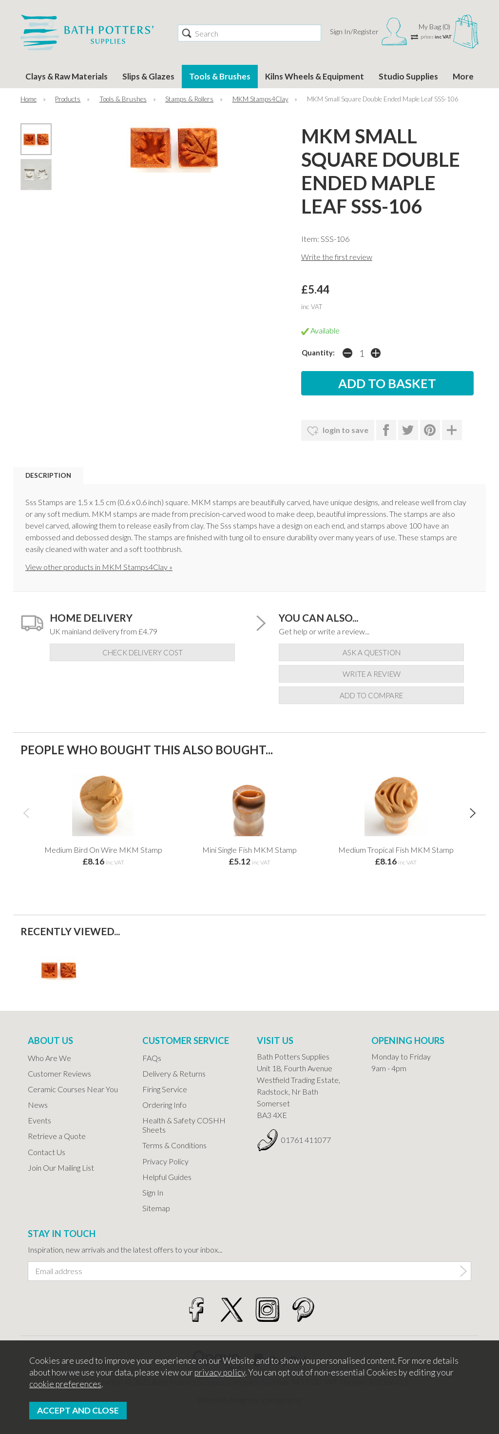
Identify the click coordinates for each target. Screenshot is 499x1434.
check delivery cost (142, 652)
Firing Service (164, 1089)
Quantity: (318, 353)
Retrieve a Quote (57, 1135)
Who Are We (49, 1057)
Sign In (152, 1192)
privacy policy (219, 1372)
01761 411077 (306, 1139)
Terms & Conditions (174, 1145)
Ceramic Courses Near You (73, 1089)
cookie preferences (65, 1384)
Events (39, 1120)
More (463, 76)
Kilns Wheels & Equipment (314, 76)
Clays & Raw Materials (66, 76)
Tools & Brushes (219, 76)
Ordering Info (164, 1104)
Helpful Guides (167, 1176)
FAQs (151, 1057)
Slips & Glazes (148, 76)
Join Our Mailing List (61, 1167)
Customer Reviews (59, 1073)
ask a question (372, 652)
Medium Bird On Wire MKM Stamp (103, 849)
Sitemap (156, 1208)
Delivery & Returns (174, 1073)
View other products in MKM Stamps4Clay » (99, 566)
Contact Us (46, 1152)
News (38, 1104)
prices (436, 36)
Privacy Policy (165, 1161)
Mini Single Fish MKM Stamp (249, 849)
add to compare (371, 695)
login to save (337, 431)
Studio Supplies (408, 76)
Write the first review (336, 256)
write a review (372, 673)
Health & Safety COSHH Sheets (184, 1125)
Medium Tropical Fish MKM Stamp (396, 849)
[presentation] (26, 812)
